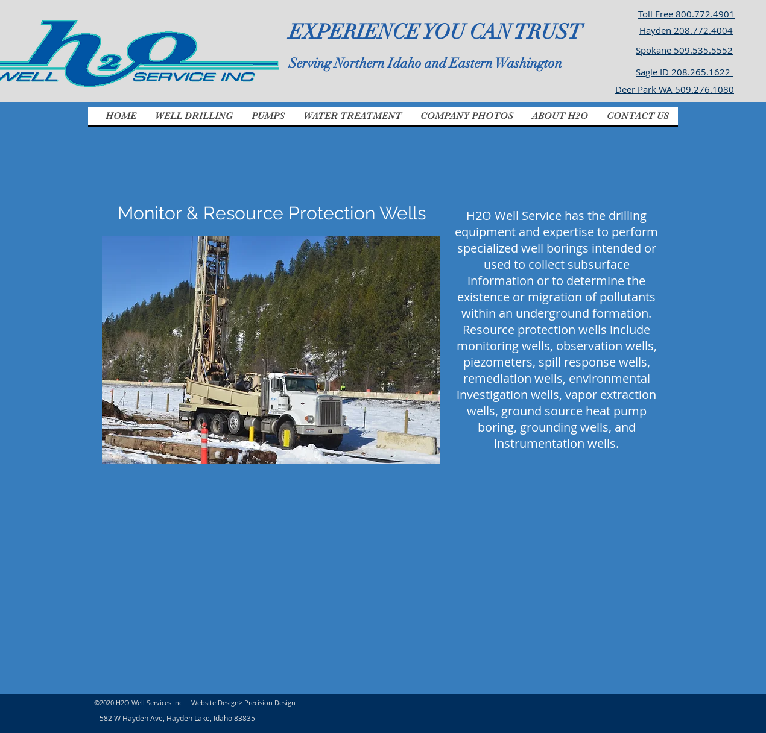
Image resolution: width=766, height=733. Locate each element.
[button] (193, 116)
